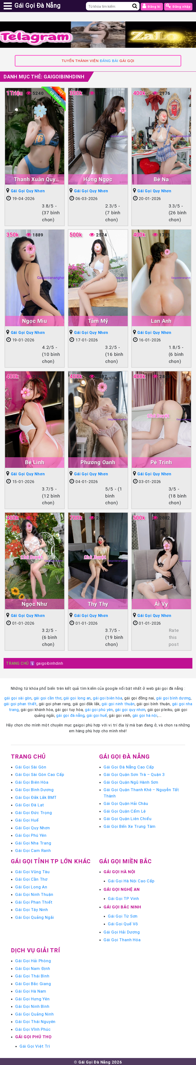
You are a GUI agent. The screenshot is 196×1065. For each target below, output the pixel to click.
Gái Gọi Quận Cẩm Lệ (125, 810)
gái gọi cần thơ (48, 696)
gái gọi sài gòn (18, 696)
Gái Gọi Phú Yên (31, 834)
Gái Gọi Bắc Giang (33, 982)
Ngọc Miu (34, 320)
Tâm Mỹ (98, 320)
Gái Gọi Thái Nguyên (35, 1020)
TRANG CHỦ (17, 662)
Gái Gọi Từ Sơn (123, 915)
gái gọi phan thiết (20, 702)
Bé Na (161, 179)
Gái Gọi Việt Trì (35, 1045)
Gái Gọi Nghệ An (122, 888)
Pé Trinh (161, 461)
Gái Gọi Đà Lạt (29, 803)
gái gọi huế (97, 714)
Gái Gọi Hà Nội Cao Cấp (131, 879)
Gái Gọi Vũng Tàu (32, 870)
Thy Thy (98, 603)
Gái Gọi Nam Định (32, 967)
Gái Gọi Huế (27, 819)
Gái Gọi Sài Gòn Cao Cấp (39, 773)
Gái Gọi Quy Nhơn (28, 190)
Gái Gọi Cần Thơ (31, 878)
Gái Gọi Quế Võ (123, 922)
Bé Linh (34, 461)
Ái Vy (161, 603)
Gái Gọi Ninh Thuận (34, 893)
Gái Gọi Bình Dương (34, 788)
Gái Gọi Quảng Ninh (34, 1013)
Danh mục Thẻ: (44, 77)
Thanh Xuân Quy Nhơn (35, 180)
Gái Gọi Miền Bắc (125, 860)
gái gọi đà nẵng (70, 714)
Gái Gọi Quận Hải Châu (126, 802)
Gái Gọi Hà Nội (119, 870)
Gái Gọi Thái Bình (32, 974)
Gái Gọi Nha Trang (33, 841)
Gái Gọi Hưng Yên (32, 997)
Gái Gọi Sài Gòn (30, 765)
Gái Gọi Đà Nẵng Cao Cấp (129, 765)
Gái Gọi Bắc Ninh (122, 905)
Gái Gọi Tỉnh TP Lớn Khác (51, 860)
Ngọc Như (34, 603)
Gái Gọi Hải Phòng (33, 959)
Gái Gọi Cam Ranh (33, 849)
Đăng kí (151, 6)
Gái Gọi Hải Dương (122, 931)
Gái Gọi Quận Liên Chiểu (127, 817)
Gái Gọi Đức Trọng (33, 811)
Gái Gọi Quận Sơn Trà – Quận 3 (134, 773)
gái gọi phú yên (99, 708)
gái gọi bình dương (173, 696)
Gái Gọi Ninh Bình (32, 1005)
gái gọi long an (77, 696)
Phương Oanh (98, 461)
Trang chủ (28, 755)
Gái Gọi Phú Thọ (33, 1035)
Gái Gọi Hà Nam (30, 990)
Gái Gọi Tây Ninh (31, 908)
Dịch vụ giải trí (35, 949)
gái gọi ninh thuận (118, 702)
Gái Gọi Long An (31, 885)
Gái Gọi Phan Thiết (33, 901)
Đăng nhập (178, 6)
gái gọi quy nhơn (130, 708)
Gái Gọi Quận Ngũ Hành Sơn (131, 781)
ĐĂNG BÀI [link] (109, 61)
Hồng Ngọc (98, 179)
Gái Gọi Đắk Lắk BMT (36, 796)
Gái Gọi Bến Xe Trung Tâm (130, 825)
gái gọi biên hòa (107, 696)
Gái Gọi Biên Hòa (32, 781)
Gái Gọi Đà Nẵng (124, 755)
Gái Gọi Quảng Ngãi (34, 916)
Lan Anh (161, 320)
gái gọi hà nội (145, 714)
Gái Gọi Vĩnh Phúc (33, 1028)
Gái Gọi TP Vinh (123, 897)
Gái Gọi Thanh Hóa (122, 938)
